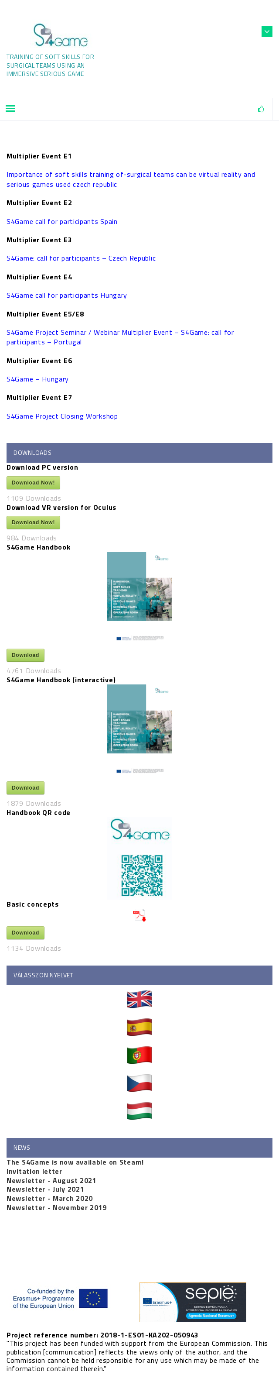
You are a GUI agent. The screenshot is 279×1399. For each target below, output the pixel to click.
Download (25, 655)
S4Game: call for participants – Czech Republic (81, 258)
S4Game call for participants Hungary (67, 295)
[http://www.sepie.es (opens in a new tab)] (139, 1302)
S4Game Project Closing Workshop (62, 416)
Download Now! (33, 483)
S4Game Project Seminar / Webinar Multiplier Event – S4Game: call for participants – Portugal (120, 337)
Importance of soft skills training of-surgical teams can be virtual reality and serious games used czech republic (131, 179)
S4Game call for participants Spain (62, 221)
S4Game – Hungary (38, 379)
